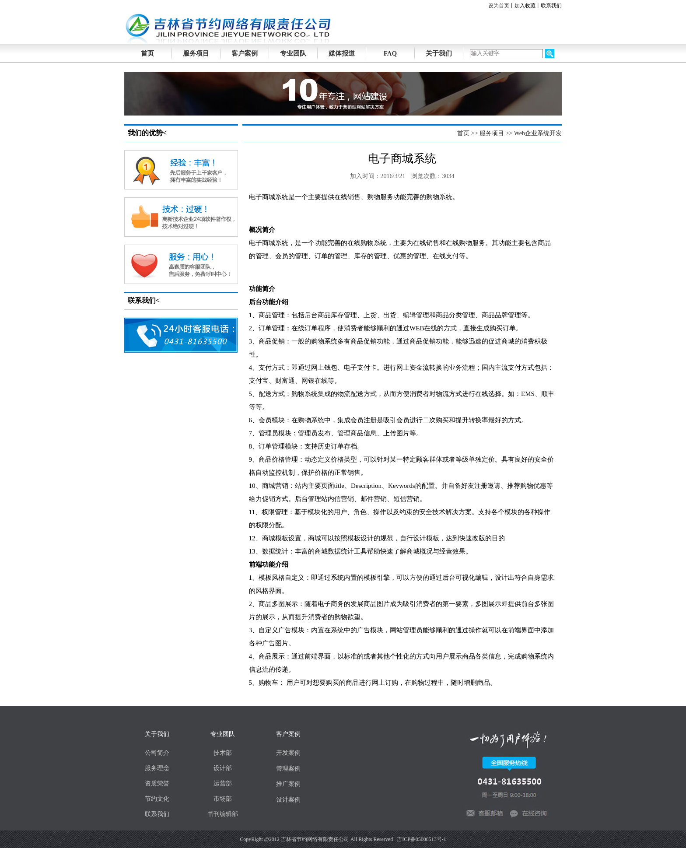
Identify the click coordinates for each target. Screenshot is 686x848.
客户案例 (244, 53)
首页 (463, 133)
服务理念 (157, 768)
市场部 (223, 798)
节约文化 (157, 798)
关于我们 (439, 53)
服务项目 (196, 53)
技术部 (223, 753)
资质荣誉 (157, 783)
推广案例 (288, 784)
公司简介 (157, 753)
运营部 (223, 783)
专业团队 (293, 53)
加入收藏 (525, 6)
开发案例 (288, 753)
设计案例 (288, 799)
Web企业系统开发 (538, 133)
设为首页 (498, 6)
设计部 (223, 768)
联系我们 (551, 6)
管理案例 (288, 768)
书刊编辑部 (222, 814)
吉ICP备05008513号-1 (421, 839)
